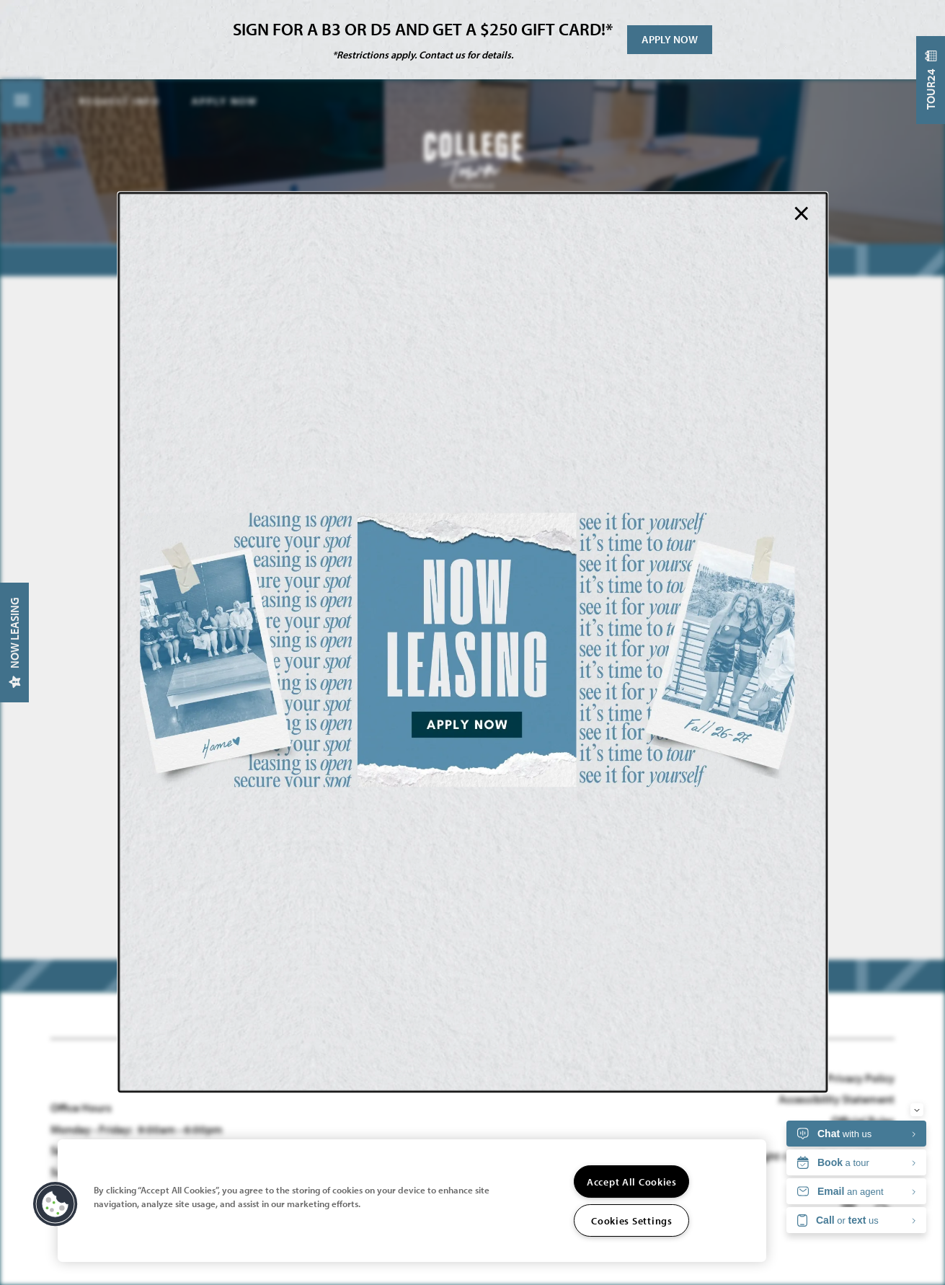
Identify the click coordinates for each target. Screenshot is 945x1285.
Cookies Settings (632, 1220)
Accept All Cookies (632, 1181)
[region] (412, 1200)
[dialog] (472, 642)
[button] (55, 1204)
